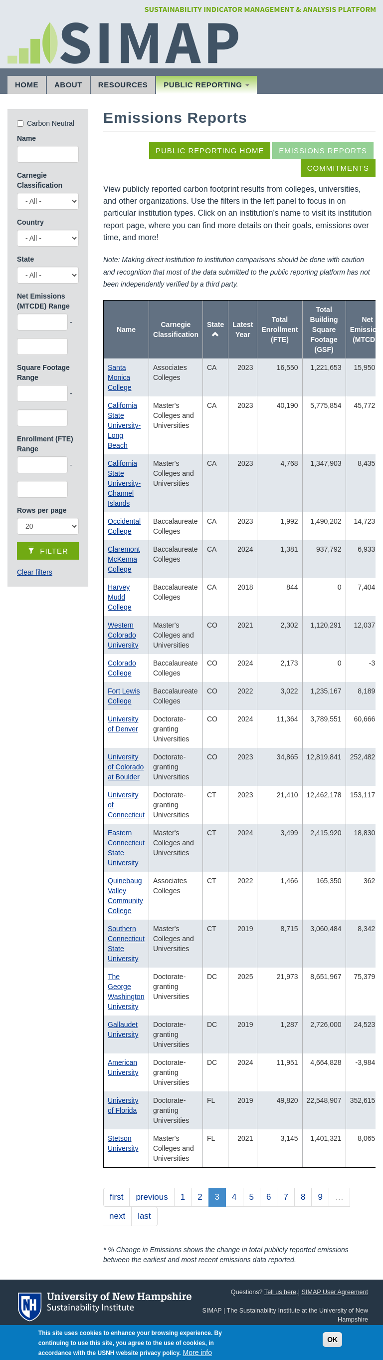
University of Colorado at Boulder (126, 767)
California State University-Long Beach (124, 425)
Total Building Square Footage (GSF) (324, 329)
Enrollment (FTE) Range (45, 444)
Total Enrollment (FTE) (279, 329)
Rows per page (42, 510)
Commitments (338, 168)
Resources (123, 84)
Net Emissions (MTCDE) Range (43, 301)
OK (332, 1343)
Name (26, 138)
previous (152, 1197)
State (25, 259)
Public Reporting (206, 84)
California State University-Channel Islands (124, 483)
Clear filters (34, 572)
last (144, 1216)
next (117, 1216)
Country (30, 222)
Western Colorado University (123, 635)
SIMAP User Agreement (335, 1292)
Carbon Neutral (50, 123)
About (68, 84)
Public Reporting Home (210, 150)
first (116, 1197)
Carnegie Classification (39, 180)
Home (26, 84)
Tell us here (280, 1292)
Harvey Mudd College (119, 597)
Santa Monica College (119, 377)
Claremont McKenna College (124, 559)
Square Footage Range (43, 372)
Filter (47, 551)
